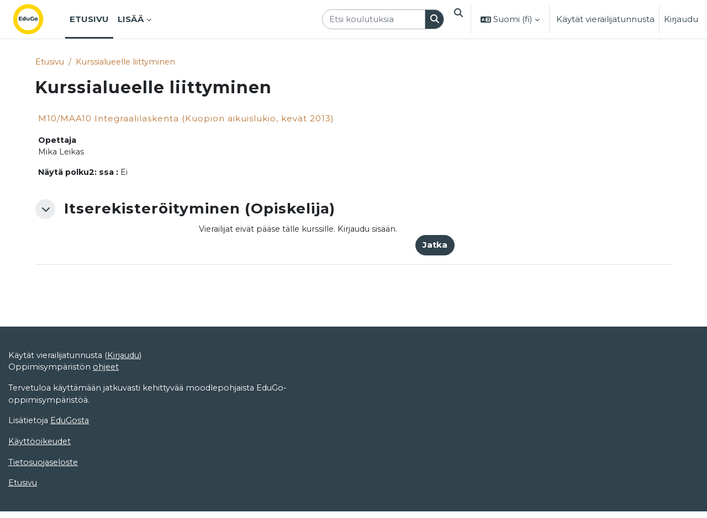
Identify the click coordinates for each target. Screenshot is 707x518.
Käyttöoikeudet (40, 485)
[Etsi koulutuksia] (370, 19)
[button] (456, 19)
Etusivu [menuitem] (89, 19)
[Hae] (431, 19)
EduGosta (72, 464)
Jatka (435, 247)
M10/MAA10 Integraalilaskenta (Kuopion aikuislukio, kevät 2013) (186, 119)
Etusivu (50, 62)
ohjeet (106, 409)
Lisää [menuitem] (131, 19)
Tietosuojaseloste (44, 506)
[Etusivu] (37, 19)
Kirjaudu (681, 19)
